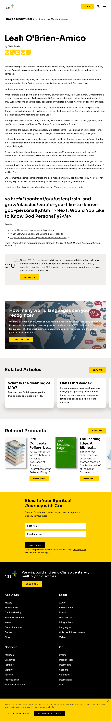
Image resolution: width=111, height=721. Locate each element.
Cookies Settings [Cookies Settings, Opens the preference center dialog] (19, 713)
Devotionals (65, 617)
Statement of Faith (14, 617)
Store (8, 637)
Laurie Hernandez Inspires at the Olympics (31, 230)
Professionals (12, 679)
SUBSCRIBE (35, 545)
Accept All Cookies (49, 713)
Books (62, 612)
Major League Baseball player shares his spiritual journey (38, 237)
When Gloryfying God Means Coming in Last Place (35, 233)
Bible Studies (66, 607)
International (66, 679)
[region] (55, 709)
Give (87, 6)
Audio (62, 602)
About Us (29, 277)
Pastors (9, 674)
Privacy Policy (79, 550)
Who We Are (11, 607)
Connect (11, 647)
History (8, 602)
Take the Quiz (21, 339)
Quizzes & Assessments (72, 632)
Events (62, 654)
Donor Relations (13, 627)
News (8, 622)
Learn (63, 595)
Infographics (66, 622)
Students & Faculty (15, 684)
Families (9, 664)
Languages (65, 627)
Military (9, 669)
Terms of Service (37, 552)
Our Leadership (13, 612)
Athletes (9, 654)
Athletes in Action (64, 101)
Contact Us (10, 632)
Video (62, 637)
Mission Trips (66, 659)
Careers (63, 669)
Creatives (10, 659)
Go (61, 647)
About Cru (32, 584)
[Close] (108, 701)
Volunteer (64, 674)
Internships (65, 664)
